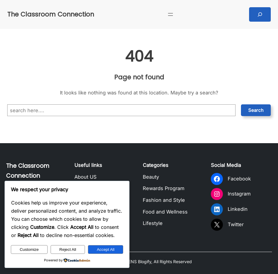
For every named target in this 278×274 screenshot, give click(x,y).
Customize (29, 249)
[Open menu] (170, 14)
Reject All (67, 249)
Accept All (105, 249)
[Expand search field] (260, 14)
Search (256, 110)
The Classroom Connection (50, 14)
